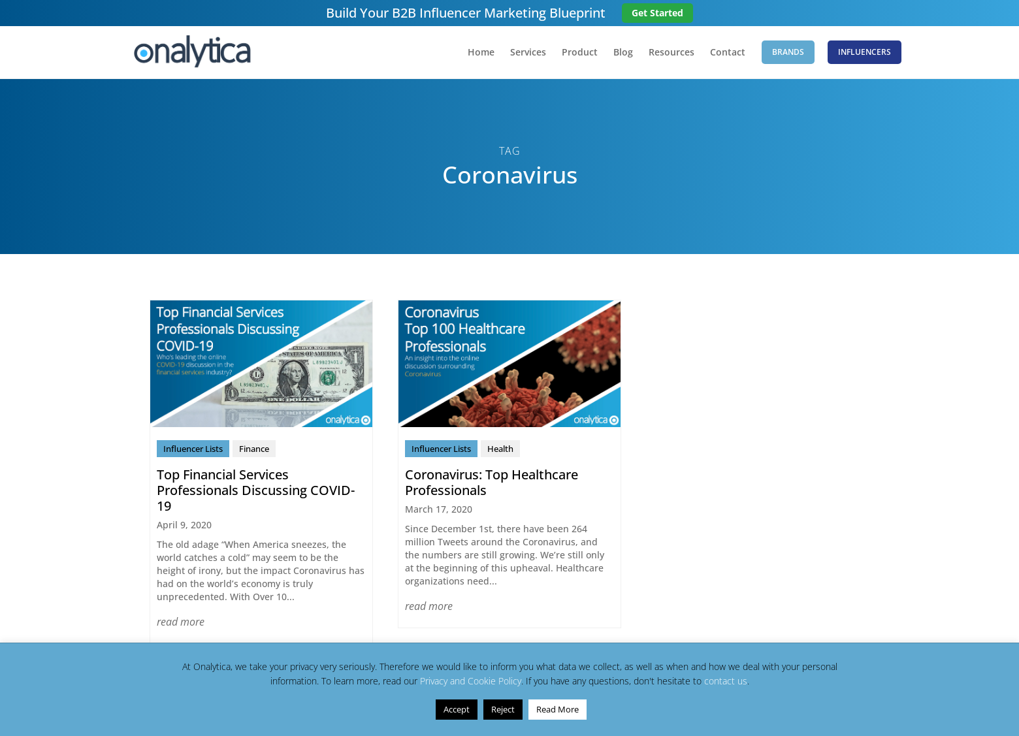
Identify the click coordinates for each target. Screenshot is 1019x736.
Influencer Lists (193, 449)
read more (180, 622)
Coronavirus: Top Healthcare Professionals (491, 482)
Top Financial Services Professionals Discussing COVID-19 (256, 490)
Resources (671, 53)
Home (481, 53)
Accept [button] (457, 709)
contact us (725, 681)
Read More (557, 709)
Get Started (657, 13)
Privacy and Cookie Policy (470, 681)
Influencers (864, 51)
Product (580, 53)
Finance (254, 449)
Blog (623, 53)
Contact (727, 53)
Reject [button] (503, 709)
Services (528, 53)
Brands (788, 51)
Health (500, 449)
